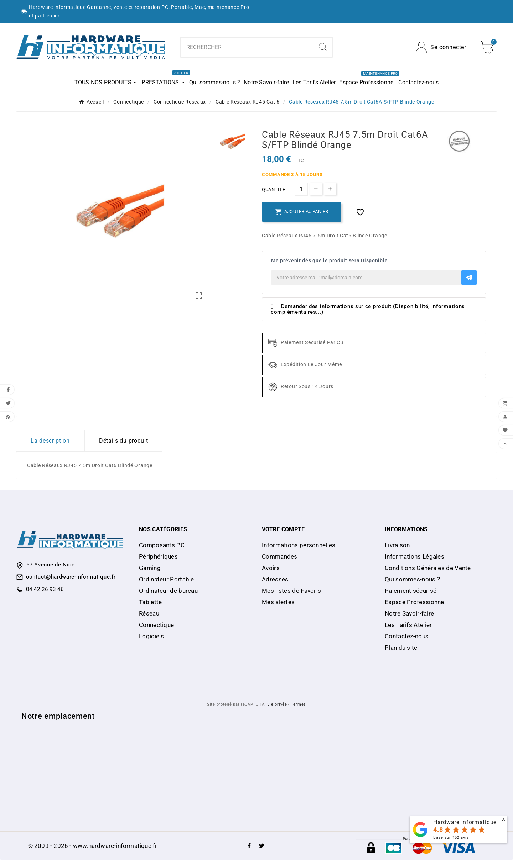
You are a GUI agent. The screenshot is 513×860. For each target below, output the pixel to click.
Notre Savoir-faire (409, 613)
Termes (298, 704)
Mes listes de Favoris (291, 590)
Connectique (156, 624)
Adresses (275, 579)
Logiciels (151, 636)
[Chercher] (247, 47)
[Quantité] (301, 189)
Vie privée (277, 704)
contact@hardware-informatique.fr (70, 577)
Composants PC (162, 545)
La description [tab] (50, 440)
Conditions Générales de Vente (428, 567)
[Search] (323, 47)
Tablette (150, 602)
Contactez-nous (407, 636)
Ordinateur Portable (166, 579)
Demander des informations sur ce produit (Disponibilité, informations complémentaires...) (368, 309)
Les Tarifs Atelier (408, 624)
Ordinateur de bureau (168, 590)
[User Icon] (441, 47)
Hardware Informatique (465, 822)
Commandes (279, 556)
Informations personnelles (299, 545)
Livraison (397, 545)
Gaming (150, 567)
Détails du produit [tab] (123, 440)
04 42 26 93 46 (45, 589)
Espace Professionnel (415, 602)
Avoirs (271, 567)
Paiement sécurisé (410, 590)
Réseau (149, 613)
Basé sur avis (451, 837)
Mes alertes (278, 602)
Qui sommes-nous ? (412, 579)
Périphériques (158, 556)
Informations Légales (414, 556)
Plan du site (401, 647)
